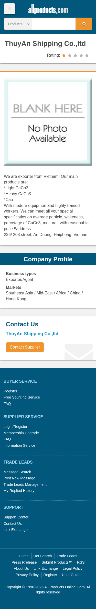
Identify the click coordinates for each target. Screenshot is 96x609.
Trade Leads (67, 556)
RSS (81, 562)
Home (24, 556)
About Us (21, 568)
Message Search (17, 472)
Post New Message (19, 478)
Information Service (19, 445)
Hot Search (43, 556)
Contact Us (13, 523)
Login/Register (15, 427)
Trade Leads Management (25, 484)
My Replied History (19, 491)
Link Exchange (16, 530)
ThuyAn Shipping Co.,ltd (45, 43)
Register (10, 391)
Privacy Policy (27, 575)
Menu (9, 9)
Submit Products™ (56, 562)
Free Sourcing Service (22, 397)
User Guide (71, 575)
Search (83, 23)
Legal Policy (73, 568)
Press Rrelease (24, 562)
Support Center (16, 517)
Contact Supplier (25, 347)
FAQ (7, 404)
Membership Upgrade (21, 433)
